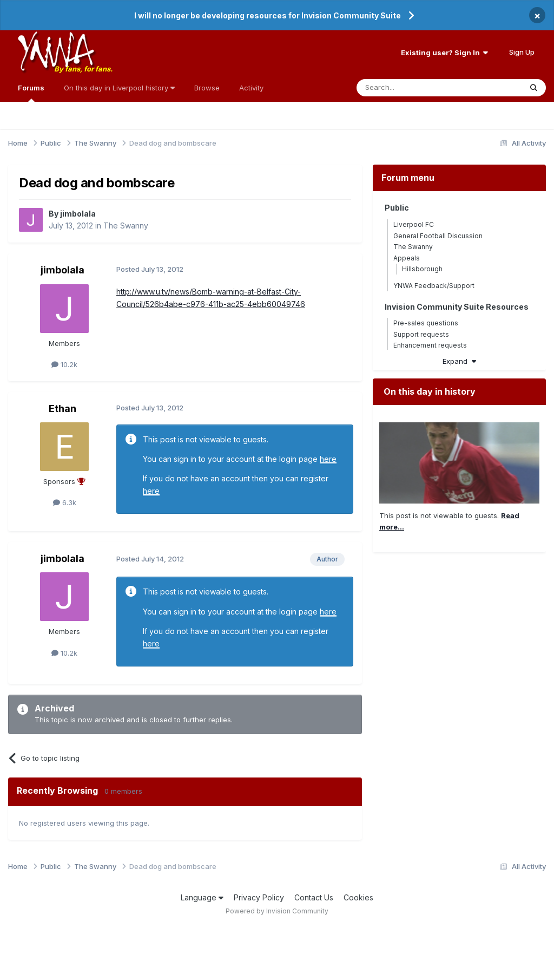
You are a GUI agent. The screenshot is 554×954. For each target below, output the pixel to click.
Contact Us (313, 897)
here (328, 458)
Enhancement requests (430, 345)
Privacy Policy (259, 897)
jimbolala (78, 213)
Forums (31, 92)
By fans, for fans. (83, 68)
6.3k (64, 502)
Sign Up (522, 52)
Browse (207, 87)
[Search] (411, 87)
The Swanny (125, 225)
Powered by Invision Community (277, 911)
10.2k (64, 364)
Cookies (358, 897)
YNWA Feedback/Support (433, 286)
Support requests (421, 334)
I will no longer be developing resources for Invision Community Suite (267, 15)
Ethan (62, 408)
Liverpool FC (413, 224)
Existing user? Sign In (444, 52)
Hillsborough (422, 269)
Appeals (406, 258)
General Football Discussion (438, 236)
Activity (251, 87)
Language (202, 897)
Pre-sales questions (425, 323)
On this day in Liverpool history (119, 87)
